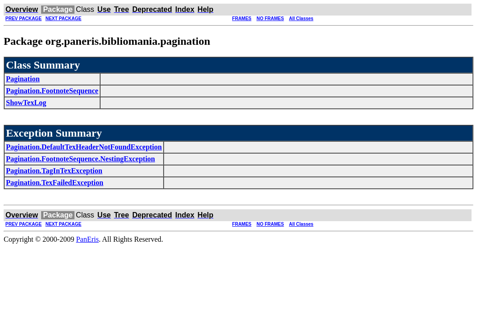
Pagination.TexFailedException (54, 182)
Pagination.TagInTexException (54, 171)
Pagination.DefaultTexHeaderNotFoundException (84, 147)
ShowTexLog (26, 102)
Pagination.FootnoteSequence (52, 91)
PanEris (87, 239)
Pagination (23, 79)
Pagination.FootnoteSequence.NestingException (80, 159)
